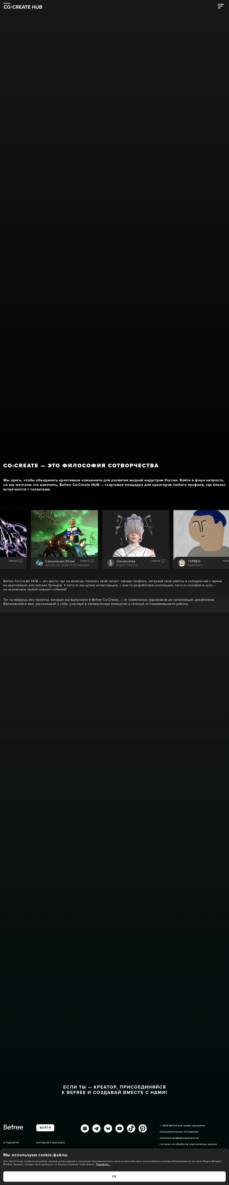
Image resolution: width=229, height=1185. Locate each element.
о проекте (11, 1142)
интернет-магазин (50, 1142)
